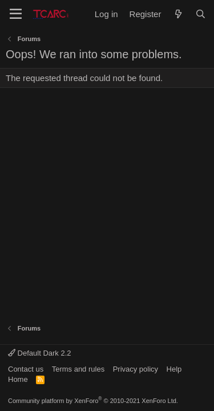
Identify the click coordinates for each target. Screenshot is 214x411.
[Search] (200, 14)
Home (18, 379)
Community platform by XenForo (93, 400)
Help (174, 369)
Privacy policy (135, 369)
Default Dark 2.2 (39, 353)
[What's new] (178, 14)
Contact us (25, 369)
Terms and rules (78, 369)
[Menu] (15, 14)
